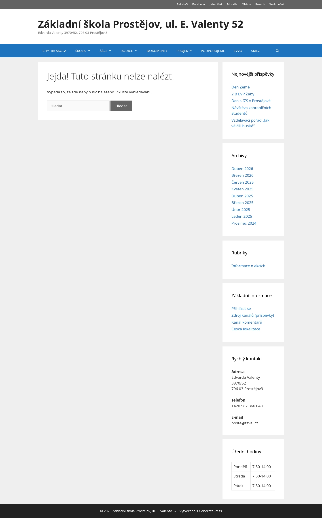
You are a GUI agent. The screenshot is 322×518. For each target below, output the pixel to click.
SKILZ (255, 50)
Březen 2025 (242, 202)
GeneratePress (210, 511)
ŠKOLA (85, 50)
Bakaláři (182, 4)
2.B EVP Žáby (242, 94)
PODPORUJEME (213, 50)
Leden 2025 (241, 216)
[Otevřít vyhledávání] (277, 50)
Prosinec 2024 (243, 223)
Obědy (246, 4)
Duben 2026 (242, 168)
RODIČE (131, 50)
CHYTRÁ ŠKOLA (54, 50)
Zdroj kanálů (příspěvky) (252, 315)
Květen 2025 (242, 188)
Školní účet (276, 4)
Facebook (198, 4)
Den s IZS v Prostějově (251, 100)
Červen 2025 (242, 182)
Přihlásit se (241, 308)
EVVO (238, 50)
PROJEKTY (184, 50)
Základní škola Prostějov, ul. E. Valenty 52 (140, 24)
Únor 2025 (240, 209)
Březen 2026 (242, 175)
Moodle (232, 4)
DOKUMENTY (157, 50)
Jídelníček (216, 4)
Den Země (240, 87)
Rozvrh (260, 4)
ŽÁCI (108, 50)
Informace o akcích (248, 265)
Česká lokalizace (245, 328)
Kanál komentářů (246, 322)
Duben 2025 (242, 195)
